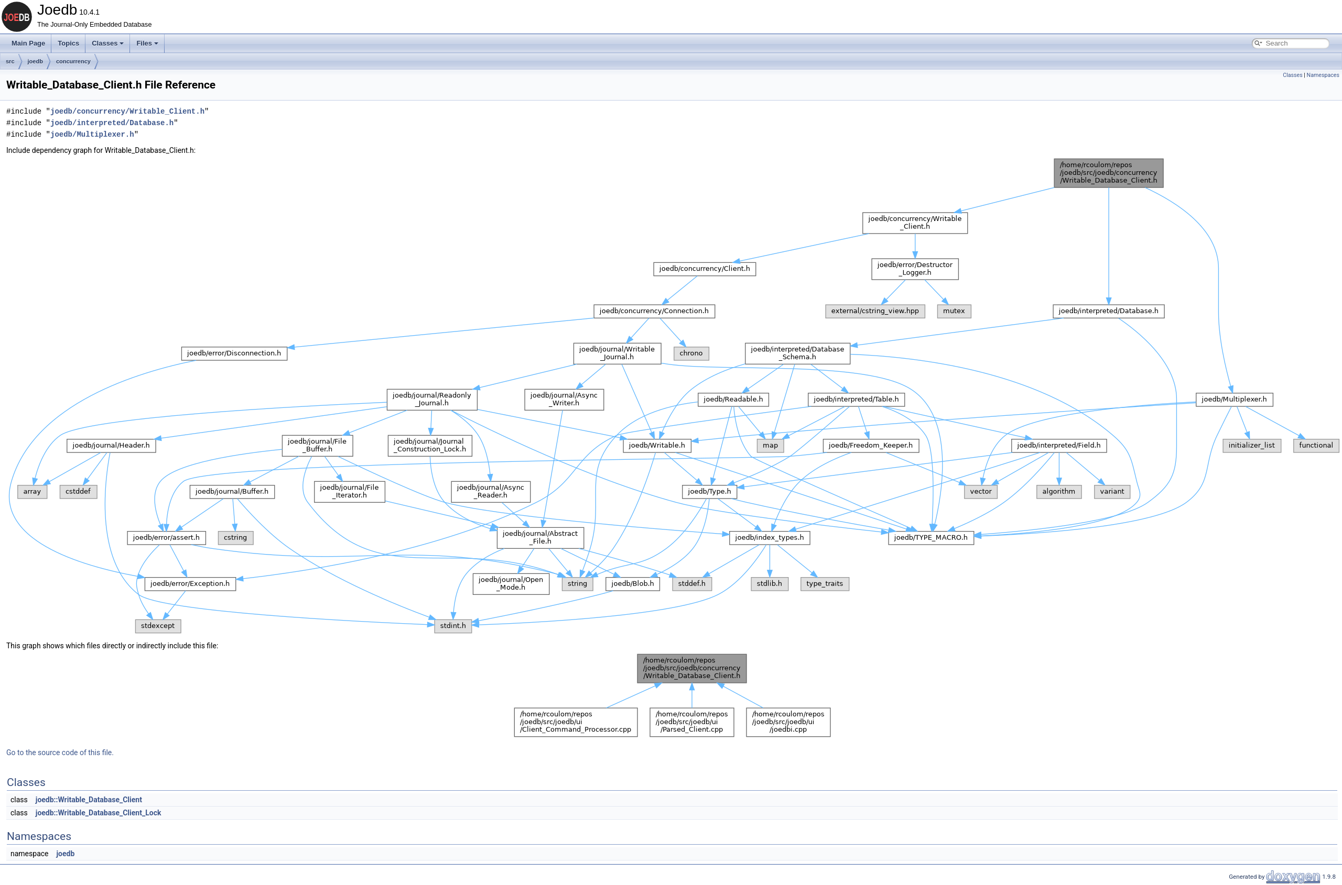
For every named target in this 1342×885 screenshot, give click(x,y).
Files (147, 43)
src (10, 61)
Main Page (28, 43)
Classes (108, 43)
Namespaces (1323, 75)
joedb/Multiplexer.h (92, 134)
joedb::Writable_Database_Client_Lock (98, 813)
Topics (68, 43)
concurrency (73, 61)
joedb (35, 61)
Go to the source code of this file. (60, 752)
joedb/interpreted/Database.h (112, 123)
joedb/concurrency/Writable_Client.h (127, 111)
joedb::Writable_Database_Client (89, 799)
